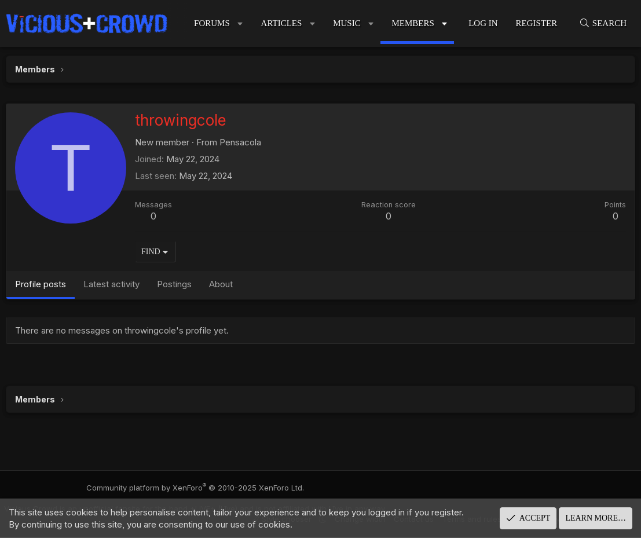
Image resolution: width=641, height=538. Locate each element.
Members (413, 23)
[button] (240, 23)
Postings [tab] (174, 284)
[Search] (602, 23)
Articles (281, 23)
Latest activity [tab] (111, 284)
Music (347, 23)
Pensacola (240, 142)
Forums (212, 23)
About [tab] (221, 284)
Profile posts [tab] (40, 284)
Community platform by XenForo (203, 487)
